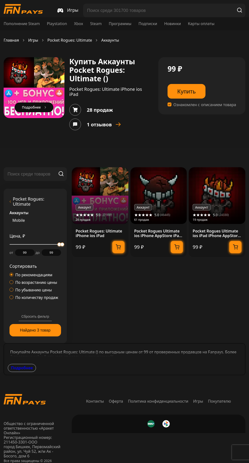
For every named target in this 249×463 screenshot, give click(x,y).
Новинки (172, 23)
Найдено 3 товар (35, 330)
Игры (33, 40)
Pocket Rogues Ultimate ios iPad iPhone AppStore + (216, 233)
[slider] (62, 244)
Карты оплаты (201, 23)
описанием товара (218, 104)
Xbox (78, 23)
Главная (11, 40)
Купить (186, 91)
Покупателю (219, 401)
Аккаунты (110, 40)
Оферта (116, 401)
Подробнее (22, 367)
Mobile (18, 220)
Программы (120, 23)
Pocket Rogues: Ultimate (69, 40)
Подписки (147, 23)
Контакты (95, 401)
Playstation (57, 23)
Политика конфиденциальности (158, 401)
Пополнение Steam (22, 23)
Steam (96, 23)
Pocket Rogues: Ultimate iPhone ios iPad (99, 233)
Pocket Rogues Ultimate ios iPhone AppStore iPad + (157, 233)
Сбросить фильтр (35, 316)
